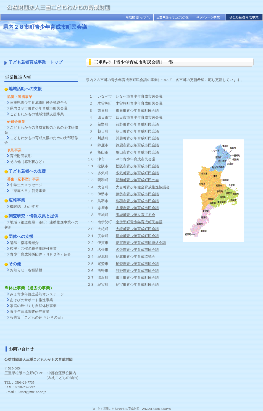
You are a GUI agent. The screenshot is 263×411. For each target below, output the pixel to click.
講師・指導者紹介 (24, 243)
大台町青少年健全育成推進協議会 (143, 187)
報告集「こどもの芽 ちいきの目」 (37, 317)
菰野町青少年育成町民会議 (137, 124)
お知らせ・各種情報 (26, 270)
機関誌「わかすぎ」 (26, 207)
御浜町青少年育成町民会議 (137, 278)
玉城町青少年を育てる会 (135, 215)
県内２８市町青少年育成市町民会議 (38, 108)
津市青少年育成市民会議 (135, 159)
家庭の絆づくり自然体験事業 (33, 306)
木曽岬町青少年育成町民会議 (139, 103)
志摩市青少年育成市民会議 (137, 208)
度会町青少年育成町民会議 (137, 236)
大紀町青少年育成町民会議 (137, 229)
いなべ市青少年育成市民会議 (139, 96)
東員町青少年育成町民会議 (137, 111)
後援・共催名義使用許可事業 (33, 249)
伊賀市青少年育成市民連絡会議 (141, 243)
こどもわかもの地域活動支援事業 (37, 114)
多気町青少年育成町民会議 (137, 173)
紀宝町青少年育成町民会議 (137, 285)
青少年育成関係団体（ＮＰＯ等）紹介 (40, 254)
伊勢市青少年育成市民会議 (137, 194)
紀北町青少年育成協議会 (135, 257)
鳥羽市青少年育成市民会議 (137, 201)
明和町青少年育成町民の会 (137, 180)
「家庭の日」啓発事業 (28, 191)
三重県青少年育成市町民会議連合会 (38, 103)
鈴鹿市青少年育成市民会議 (137, 145)
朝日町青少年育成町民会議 (137, 131)
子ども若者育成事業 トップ (35, 62)
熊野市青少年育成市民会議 (137, 271)
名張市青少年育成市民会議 (137, 250)
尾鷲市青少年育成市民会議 (137, 264)
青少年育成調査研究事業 (29, 312)
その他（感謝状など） (28, 162)
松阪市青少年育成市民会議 (137, 166)
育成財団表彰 (20, 156)
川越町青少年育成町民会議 (137, 138)
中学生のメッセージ (26, 185)
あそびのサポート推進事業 (31, 300)
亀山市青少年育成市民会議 (137, 152)
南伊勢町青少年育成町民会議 (139, 222)
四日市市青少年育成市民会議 (139, 117)
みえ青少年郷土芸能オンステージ (37, 294)
